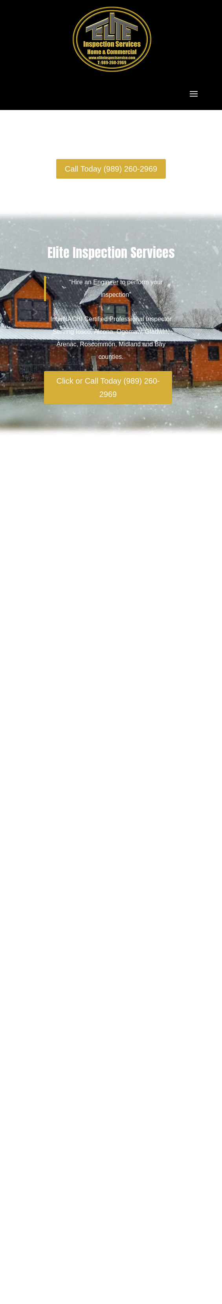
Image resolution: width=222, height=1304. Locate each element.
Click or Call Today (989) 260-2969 (108, 388)
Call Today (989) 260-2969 (111, 169)
